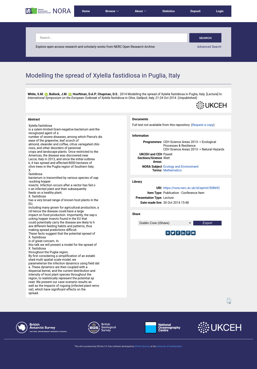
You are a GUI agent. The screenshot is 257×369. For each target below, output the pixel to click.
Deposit (196, 11)
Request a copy (202, 125)
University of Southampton (169, 346)
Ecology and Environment (181, 166)
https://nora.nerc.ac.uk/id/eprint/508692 (191, 188)
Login (220, 11)
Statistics (168, 11)
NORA (62, 11)
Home (86, 11)
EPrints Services (142, 346)
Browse (112, 11)
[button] (228, 301)
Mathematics (172, 170)
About (140, 11)
